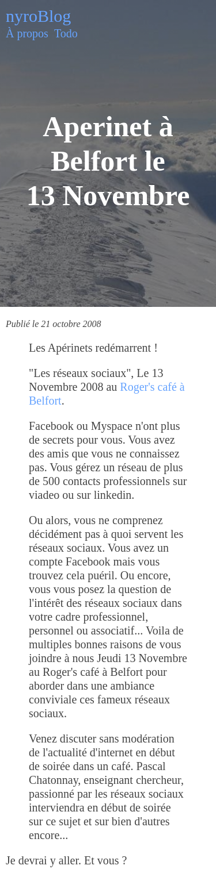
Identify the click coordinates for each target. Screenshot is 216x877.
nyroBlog (38, 15)
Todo (66, 33)
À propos (27, 33)
